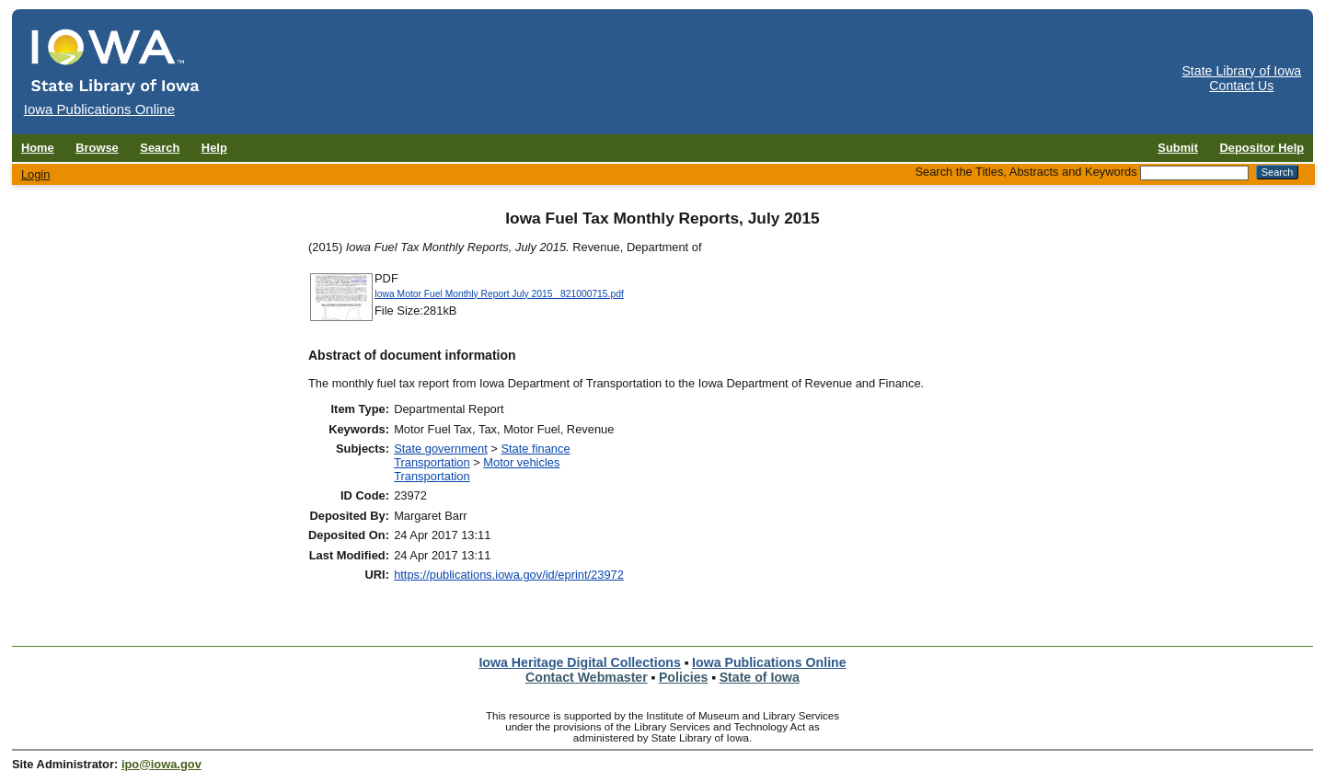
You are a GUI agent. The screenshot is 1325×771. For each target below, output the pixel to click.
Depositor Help (1262, 148)
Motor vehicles (521, 462)
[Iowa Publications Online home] (116, 61)
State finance (535, 448)
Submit (1178, 148)
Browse (97, 148)
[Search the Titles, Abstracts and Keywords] (1194, 173)
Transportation (432, 462)
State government (441, 448)
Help (214, 148)
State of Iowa (760, 677)
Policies (684, 677)
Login (36, 174)
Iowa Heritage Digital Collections (579, 662)
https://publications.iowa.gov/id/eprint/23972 (509, 574)
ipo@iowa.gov (161, 764)
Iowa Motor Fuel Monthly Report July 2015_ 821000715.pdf (499, 294)
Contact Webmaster (586, 677)
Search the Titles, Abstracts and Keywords (1025, 171)
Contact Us (1241, 85)
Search (159, 148)
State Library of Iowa (1241, 70)
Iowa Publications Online (769, 662)
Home (37, 148)
